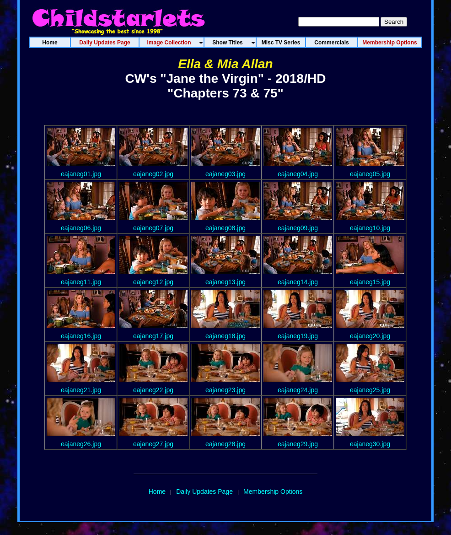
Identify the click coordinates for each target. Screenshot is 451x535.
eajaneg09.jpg (298, 228)
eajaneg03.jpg (225, 174)
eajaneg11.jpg (81, 282)
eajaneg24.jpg (298, 390)
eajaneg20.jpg (370, 336)
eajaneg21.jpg (81, 390)
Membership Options (272, 491)
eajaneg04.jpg (298, 174)
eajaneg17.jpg (153, 336)
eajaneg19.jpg (298, 336)
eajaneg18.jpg (225, 336)
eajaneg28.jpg (225, 444)
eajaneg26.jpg (81, 444)
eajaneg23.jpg (225, 390)
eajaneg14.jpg (298, 282)
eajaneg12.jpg (153, 282)
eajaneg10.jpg (370, 228)
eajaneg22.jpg (153, 390)
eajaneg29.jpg (298, 444)
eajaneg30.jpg (370, 444)
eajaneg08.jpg (225, 228)
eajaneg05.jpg (370, 174)
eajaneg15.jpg (370, 282)
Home (157, 491)
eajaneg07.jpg (153, 228)
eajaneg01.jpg (81, 174)
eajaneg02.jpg (153, 174)
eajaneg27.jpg (153, 444)
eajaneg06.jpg (81, 228)
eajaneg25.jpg (370, 390)
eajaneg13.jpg (225, 282)
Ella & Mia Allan (225, 64)
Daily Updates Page (204, 491)
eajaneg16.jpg (81, 336)
